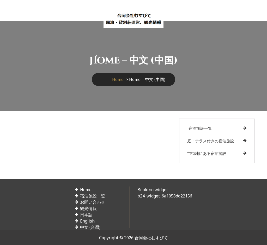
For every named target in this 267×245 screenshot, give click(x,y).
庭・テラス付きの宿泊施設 (210, 140)
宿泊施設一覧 (200, 128)
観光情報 (88, 208)
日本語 (86, 215)
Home (118, 79)
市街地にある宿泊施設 (206, 153)
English (87, 221)
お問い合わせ (92, 202)
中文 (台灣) (90, 227)
